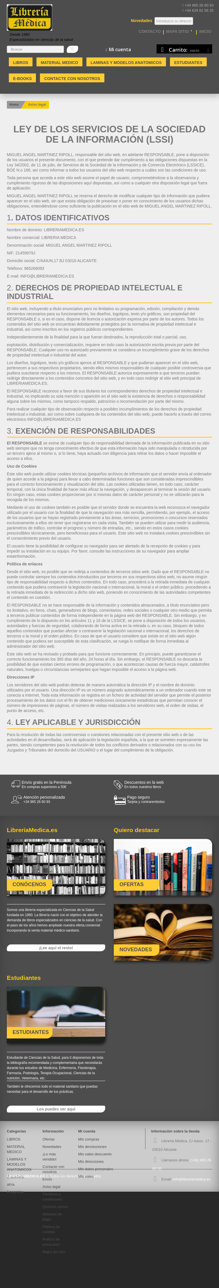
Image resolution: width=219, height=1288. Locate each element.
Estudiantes (188, 62)
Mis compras (88, 1139)
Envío (47, 1179)
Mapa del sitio (53, 1252)
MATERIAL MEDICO (59, 62)
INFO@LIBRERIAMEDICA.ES (47, 276)
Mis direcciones (91, 1161)
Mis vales (86, 1176)
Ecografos (15, 1192)
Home (14, 105)
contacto (150, 31)
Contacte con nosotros (72, 78)
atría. (11, 1184)
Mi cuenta (86, 1131)
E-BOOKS (22, 78)
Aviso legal (51, 1187)
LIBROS (20, 62)
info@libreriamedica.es (191, 1179)
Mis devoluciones (92, 1147)
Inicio (205, 31)
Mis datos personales (95, 1169)
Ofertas (48, 1139)
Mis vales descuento (95, 1154)
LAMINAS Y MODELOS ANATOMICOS (126, 62)
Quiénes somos (55, 1207)
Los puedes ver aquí (56, 1109)
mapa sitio (177, 31)
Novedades (51, 1147)
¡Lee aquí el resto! (56, 948)
